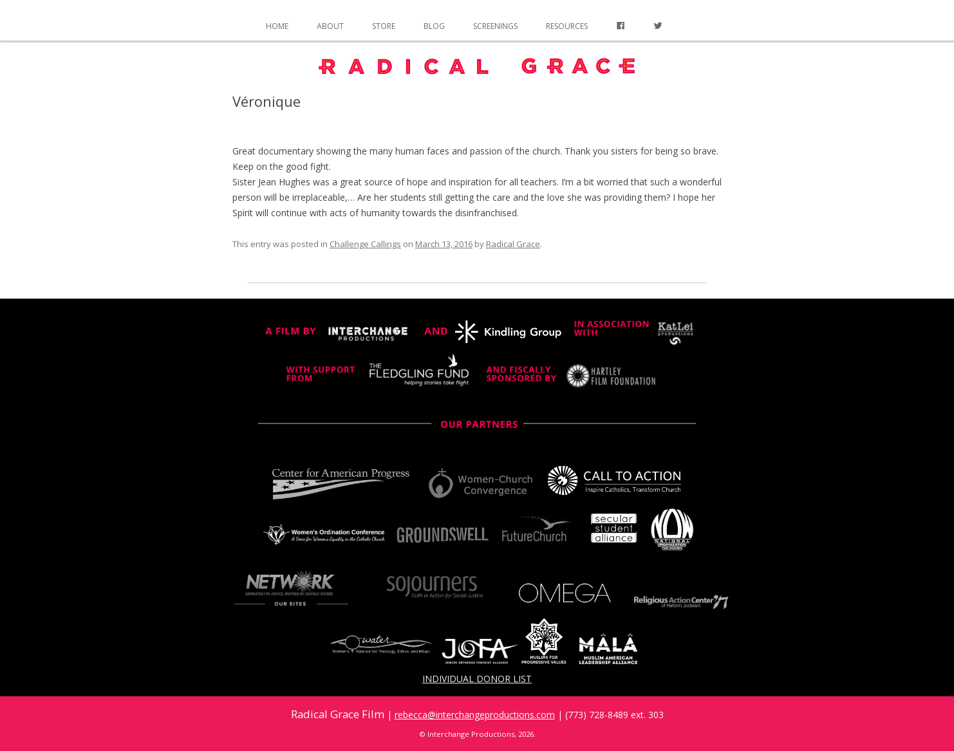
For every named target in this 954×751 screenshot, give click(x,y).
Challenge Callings (365, 244)
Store (383, 26)
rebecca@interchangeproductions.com (475, 715)
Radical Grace (513, 244)
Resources (567, 26)
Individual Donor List (477, 678)
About (330, 26)
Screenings (495, 26)
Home (277, 26)
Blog (434, 26)
